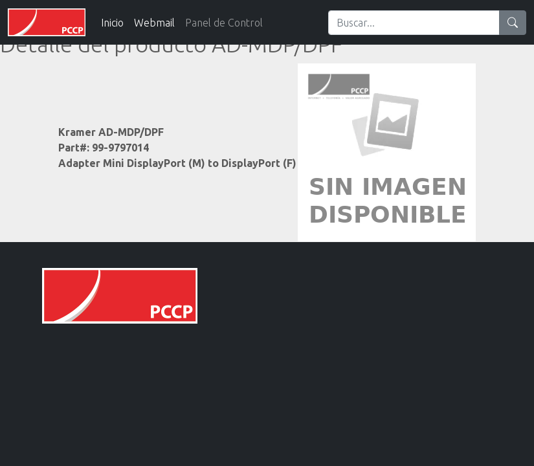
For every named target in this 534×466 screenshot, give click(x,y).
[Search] (414, 22)
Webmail (154, 22)
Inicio (112, 22)
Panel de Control (224, 22)
